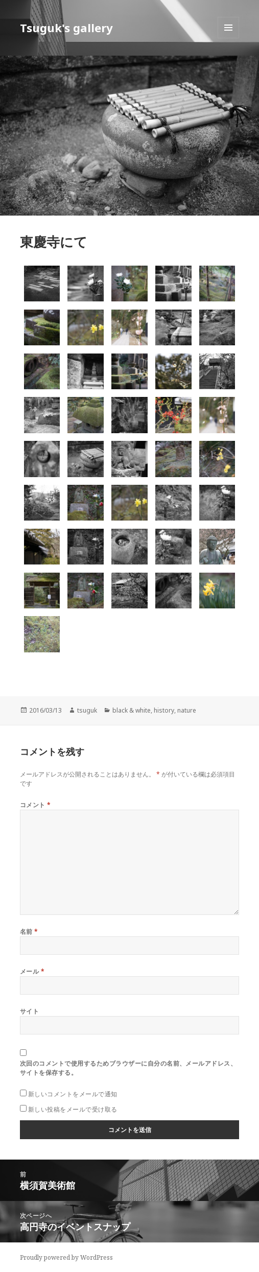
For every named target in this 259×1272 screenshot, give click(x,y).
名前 (29, 931)
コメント (35, 804)
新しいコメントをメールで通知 (72, 1094)
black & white (131, 710)
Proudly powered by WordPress (66, 1257)
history (164, 710)
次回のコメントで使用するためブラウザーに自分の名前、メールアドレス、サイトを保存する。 (128, 1068)
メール (32, 971)
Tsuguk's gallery (66, 27)
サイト (29, 1011)
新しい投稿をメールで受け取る (72, 1109)
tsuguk (87, 710)
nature (186, 710)
